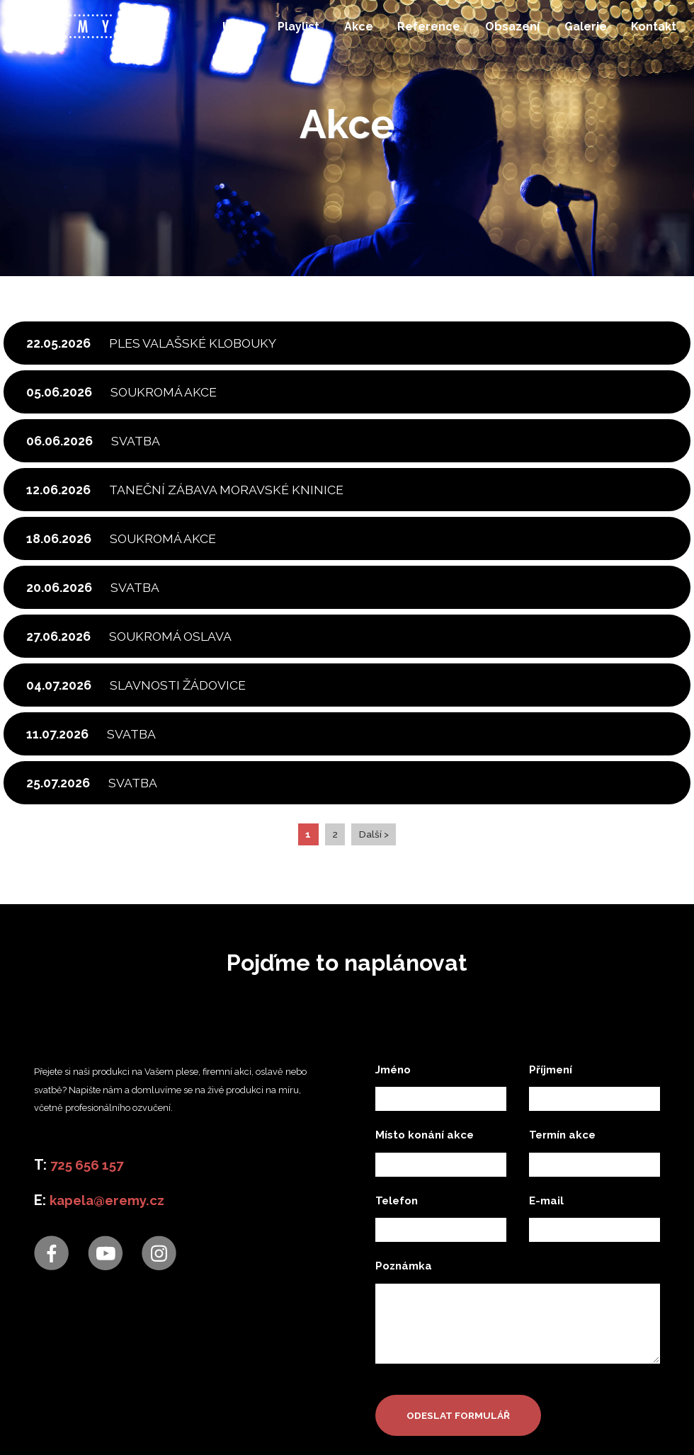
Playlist (299, 32)
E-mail (546, 1360)
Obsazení (509, 32)
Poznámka (403, 1426)
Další (371, 994)
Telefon (396, 1360)
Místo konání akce (424, 1295)
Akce (357, 32)
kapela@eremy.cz (110, 1360)
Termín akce (562, 1295)
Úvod (239, 32)
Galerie (581, 32)
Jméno (393, 1229)
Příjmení (550, 1229)
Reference (427, 32)
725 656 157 (90, 1325)
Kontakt (648, 32)
